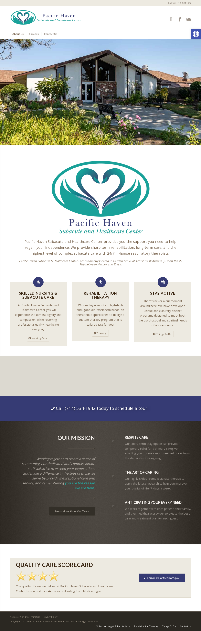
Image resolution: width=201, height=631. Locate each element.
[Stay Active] (163, 282)
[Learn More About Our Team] (72, 511)
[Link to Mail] (188, 19)
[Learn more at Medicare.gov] (162, 578)
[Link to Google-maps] (171, 19)
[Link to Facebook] (179, 19)
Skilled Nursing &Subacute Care (38, 295)
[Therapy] (100, 333)
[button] (196, 34)
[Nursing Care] (38, 338)
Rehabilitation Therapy (100, 295)
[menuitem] (178, 3)
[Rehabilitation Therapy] (100, 282)
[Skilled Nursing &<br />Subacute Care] (38, 282)
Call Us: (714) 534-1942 (179, 2)
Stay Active (162, 293)
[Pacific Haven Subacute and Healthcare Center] (46, 17)
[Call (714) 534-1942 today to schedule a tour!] (100, 408)
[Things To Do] (163, 334)
